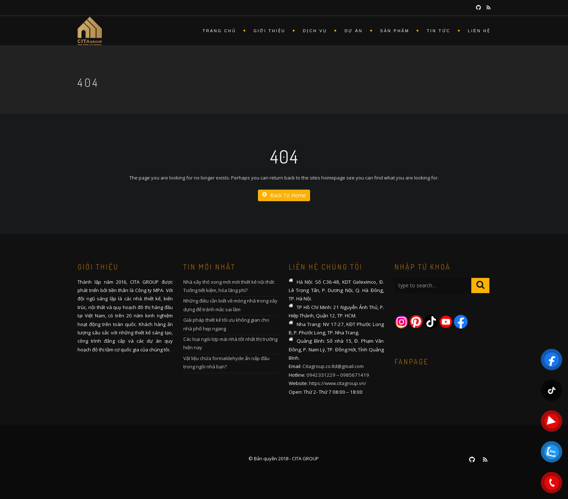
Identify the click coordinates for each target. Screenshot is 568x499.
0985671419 (354, 375)
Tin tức (438, 31)
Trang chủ (219, 31)
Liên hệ (479, 31)
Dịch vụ (315, 31)
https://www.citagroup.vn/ (337, 383)
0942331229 (320, 375)
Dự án (353, 31)
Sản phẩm (395, 31)
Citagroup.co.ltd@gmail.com (333, 366)
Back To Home (284, 195)
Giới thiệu (269, 31)
